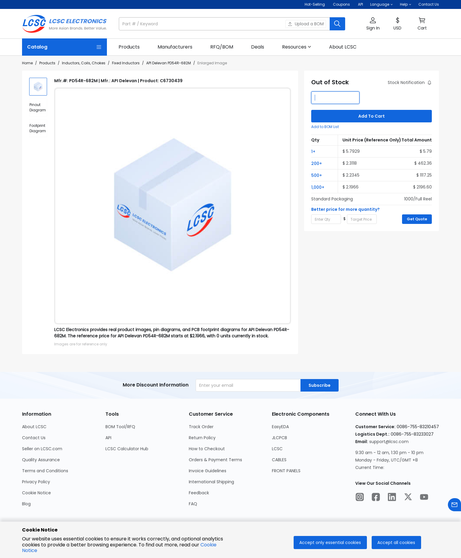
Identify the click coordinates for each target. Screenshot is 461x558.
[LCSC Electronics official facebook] (375, 497)
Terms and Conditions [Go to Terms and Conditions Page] (45, 471)
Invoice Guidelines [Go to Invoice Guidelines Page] (207, 471)
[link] (129, 47)
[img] (38, 87)
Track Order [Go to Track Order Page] (201, 427)
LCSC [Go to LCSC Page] (277, 449)
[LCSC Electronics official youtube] (424, 497)
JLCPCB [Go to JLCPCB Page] (279, 438)
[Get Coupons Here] (341, 4)
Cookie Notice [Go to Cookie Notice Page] (36, 493)
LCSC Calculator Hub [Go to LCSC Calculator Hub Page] (126, 449)
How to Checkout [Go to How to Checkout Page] (207, 449)
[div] (38, 107)
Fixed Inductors (126, 63)
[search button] (337, 23)
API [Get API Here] (360, 4)
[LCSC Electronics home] (64, 24)
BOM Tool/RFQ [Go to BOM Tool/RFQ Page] (120, 427)
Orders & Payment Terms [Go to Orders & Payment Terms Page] (215, 460)
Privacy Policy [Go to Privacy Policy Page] (36, 482)
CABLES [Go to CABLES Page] (279, 460)
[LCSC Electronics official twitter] (408, 497)
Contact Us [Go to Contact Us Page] (34, 438)
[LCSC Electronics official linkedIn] (391, 497)
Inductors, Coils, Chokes (83, 63)
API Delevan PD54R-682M (168, 63)
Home (27, 63)
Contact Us (428, 4)
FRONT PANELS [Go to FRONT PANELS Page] (286, 471)
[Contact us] (454, 505)
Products (47, 63)
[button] (381, 4)
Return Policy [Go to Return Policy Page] (202, 438)
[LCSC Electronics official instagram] (359, 497)
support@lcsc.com (389, 442)
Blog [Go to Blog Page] (26, 504)
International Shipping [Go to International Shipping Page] (211, 482)
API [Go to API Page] (108, 438)
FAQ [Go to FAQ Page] (193, 504)
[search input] (224, 24)
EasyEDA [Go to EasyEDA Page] (280, 427)
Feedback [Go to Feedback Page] (199, 493)
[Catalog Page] (64, 47)
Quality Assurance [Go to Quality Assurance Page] (41, 460)
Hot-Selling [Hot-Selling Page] (315, 4)
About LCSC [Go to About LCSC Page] (34, 427)
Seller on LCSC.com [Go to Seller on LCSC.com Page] (42, 449)
